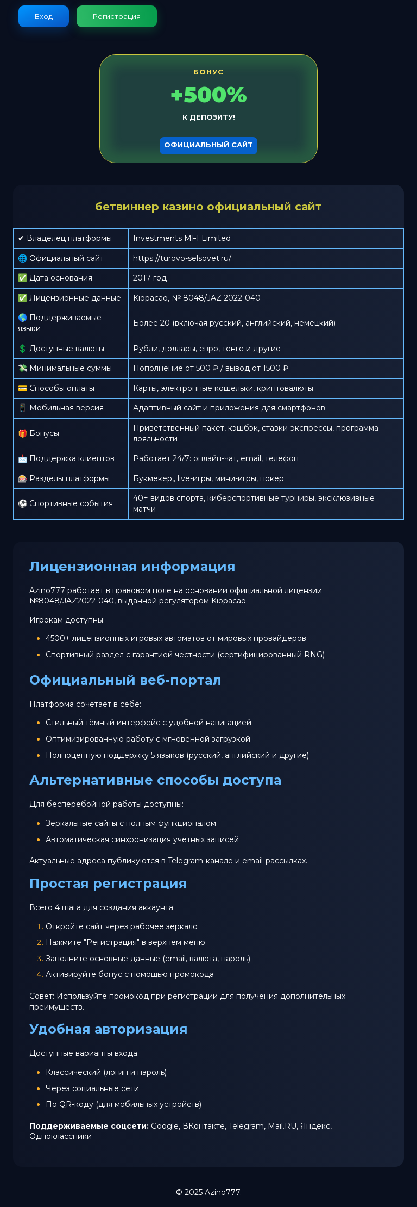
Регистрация (117, 16)
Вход (44, 16)
